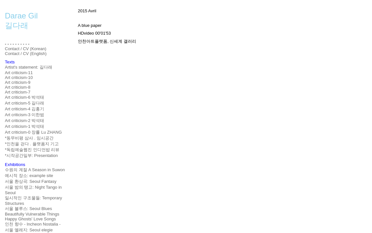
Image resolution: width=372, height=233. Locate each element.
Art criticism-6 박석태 (24, 97)
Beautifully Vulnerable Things (32, 214)
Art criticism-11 (19, 72)
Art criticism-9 (17, 82)
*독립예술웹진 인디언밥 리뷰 (32, 149)
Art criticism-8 (17, 87)
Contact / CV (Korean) (25, 48)
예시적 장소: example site (29, 175)
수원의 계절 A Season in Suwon (35, 169)
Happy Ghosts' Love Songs (30, 218)
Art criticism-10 (19, 77)
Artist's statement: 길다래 (28, 67)
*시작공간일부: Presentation (31, 155)
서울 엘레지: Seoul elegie (29, 229)
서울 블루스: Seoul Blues (28, 208)
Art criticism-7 (17, 92)
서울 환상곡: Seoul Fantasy (30, 181)
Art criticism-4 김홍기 (24, 108)
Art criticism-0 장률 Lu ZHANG (33, 132)
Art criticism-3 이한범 (24, 114)
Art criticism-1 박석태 (24, 126)
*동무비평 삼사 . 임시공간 (29, 138)
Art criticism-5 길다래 (24, 103)
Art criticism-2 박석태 (24, 120)
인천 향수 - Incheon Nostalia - (33, 224)
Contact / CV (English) (26, 53)
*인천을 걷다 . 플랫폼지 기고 (32, 143)
